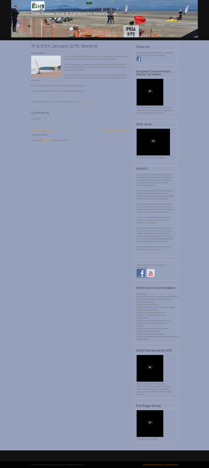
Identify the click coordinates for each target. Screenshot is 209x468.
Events (82, 35)
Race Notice (110, 35)
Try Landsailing (98, 25)
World (160, 35)
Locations (116, 25)
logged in (46, 140)
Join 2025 (160, 25)
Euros (172, 35)
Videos (147, 25)
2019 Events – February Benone (116, 131)
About (55, 25)
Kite (65, 25)
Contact (147, 35)
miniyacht (63, 127)
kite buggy (54, 127)
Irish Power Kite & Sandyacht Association (74, 13)
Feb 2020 (95, 35)
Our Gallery (133, 25)
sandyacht (73, 127)
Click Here (83, 102)
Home (43, 25)
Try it (172, 25)
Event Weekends (129, 35)
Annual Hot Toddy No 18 (41, 131)
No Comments (50, 53)
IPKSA (45, 127)
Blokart (39, 127)
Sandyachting (79, 25)
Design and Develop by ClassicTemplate (160, 465)
